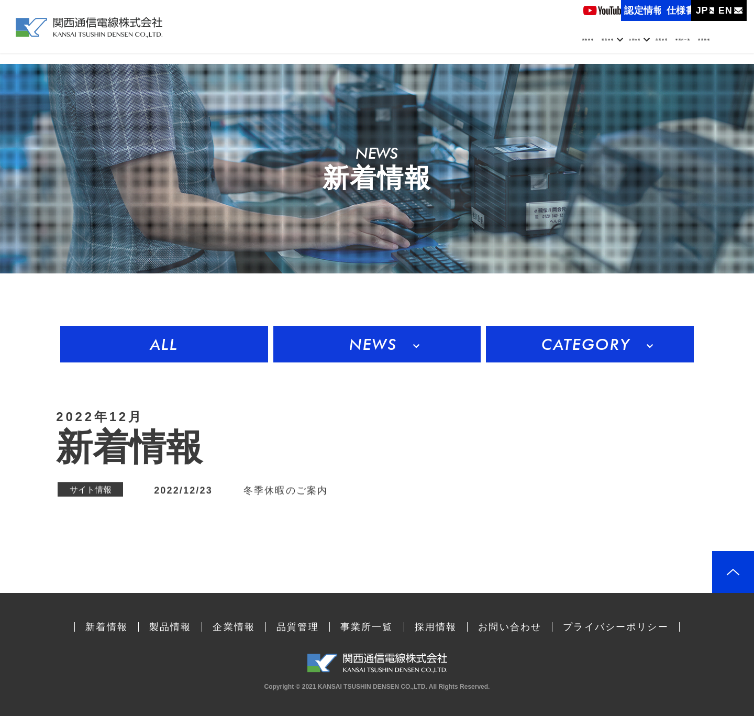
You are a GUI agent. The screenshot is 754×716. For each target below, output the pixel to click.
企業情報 (520, 46)
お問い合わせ (509, 627)
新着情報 (398, 46)
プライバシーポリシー (616, 627)
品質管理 (585, 46)
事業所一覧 (647, 46)
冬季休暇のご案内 (285, 491)
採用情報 (709, 46)
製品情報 (456, 46)
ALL (164, 344)
